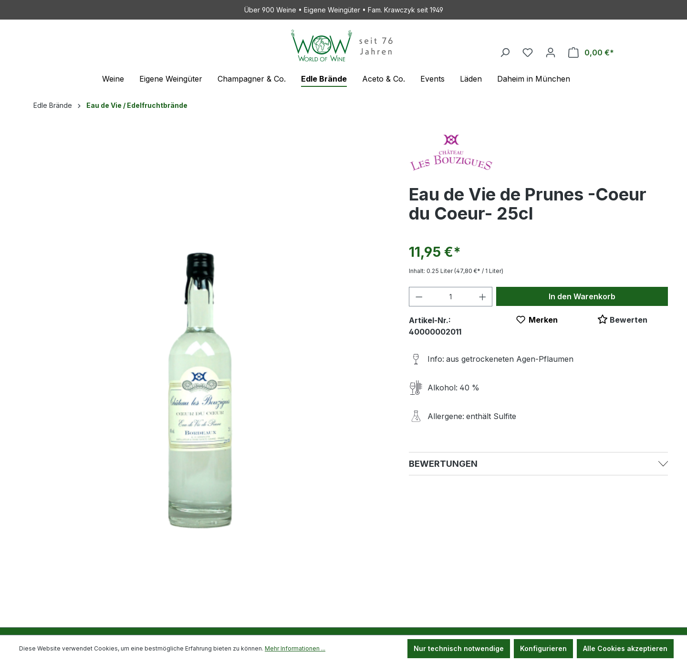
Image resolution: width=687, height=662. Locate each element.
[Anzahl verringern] (419, 296)
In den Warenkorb (582, 296)
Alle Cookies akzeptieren (625, 648)
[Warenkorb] (591, 52)
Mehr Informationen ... (295, 648)
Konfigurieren (543, 648)
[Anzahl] (450, 296)
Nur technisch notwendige (459, 648)
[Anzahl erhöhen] (483, 296)
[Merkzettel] (527, 52)
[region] (204, 359)
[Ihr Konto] (550, 52)
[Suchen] (504, 52)
